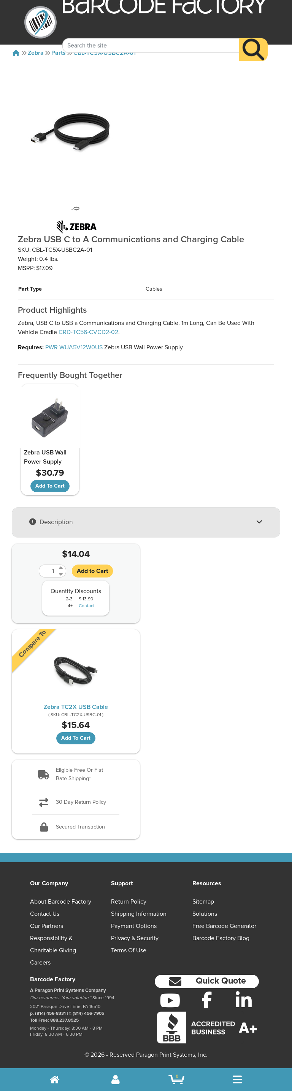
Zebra (36, 53)
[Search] (253, 40)
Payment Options (134, 926)
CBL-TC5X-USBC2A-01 (104, 53)
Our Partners (46, 926)
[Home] (16, 53)
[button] (76, 775)
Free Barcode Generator (224, 926)
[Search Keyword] (151, 36)
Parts (58, 53)
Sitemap (203, 902)
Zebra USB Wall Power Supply (45, 457)
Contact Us (44, 914)
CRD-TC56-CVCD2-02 (88, 332)
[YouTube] (170, 1000)
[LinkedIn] (243, 1000)
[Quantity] (48, 571)
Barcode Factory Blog (220, 938)
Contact (87, 606)
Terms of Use (128, 950)
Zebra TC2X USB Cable (76, 707)
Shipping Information (139, 914)
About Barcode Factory (60, 902)
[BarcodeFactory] (40, 22)
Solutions (204, 914)
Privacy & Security (135, 938)
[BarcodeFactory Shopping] (176, 1079)
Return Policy (128, 902)
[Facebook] (207, 999)
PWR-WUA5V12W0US (74, 347)
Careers (40, 963)
